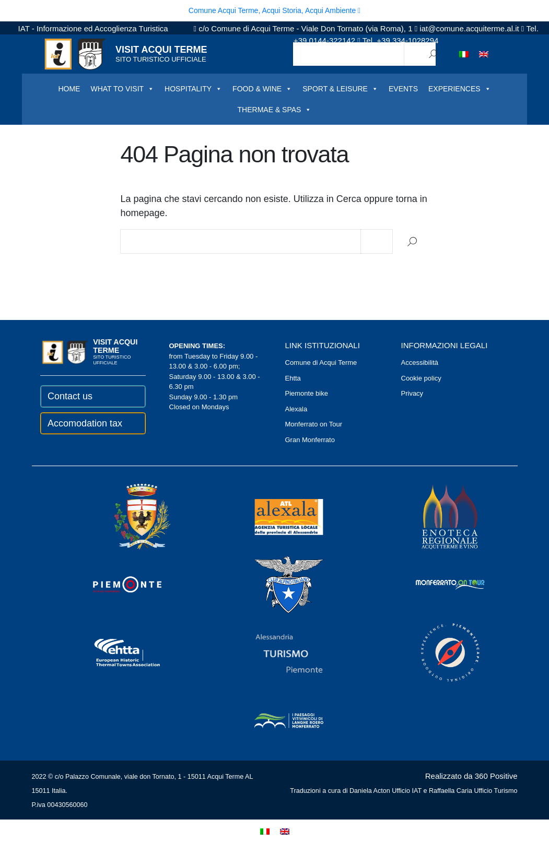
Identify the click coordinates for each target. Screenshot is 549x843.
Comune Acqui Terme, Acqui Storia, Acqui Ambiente (274, 10)
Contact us (70, 396)
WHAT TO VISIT (122, 88)
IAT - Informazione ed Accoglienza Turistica (93, 28)
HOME (69, 89)
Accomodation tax (85, 423)
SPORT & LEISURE (340, 88)
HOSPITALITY (193, 88)
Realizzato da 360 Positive (471, 775)
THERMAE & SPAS (275, 109)
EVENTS (403, 89)
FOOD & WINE (262, 88)
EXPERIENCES (459, 88)
